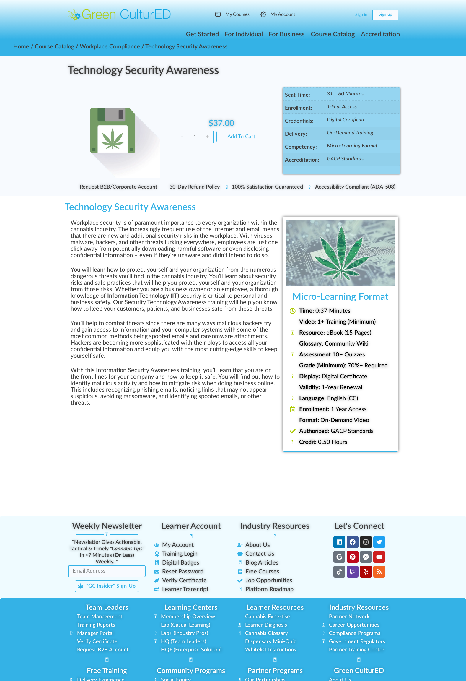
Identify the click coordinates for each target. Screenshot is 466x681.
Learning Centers (190, 607)
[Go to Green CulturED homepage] (119, 14)
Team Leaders (107, 607)
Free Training (107, 670)
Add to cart (241, 137)
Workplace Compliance (110, 47)
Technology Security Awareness (143, 70)
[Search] (334, 14)
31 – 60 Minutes (345, 94)
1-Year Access (342, 107)
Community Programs (191, 670)
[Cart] (345, 15)
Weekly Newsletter (107, 526)
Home (21, 47)
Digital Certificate (346, 120)
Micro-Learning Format (352, 146)
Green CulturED (359, 670)
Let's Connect (359, 526)
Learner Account (191, 526)
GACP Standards (345, 159)
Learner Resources (275, 607)
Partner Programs (275, 670)
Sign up (385, 14)
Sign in (361, 15)
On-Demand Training (350, 133)
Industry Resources (274, 526)
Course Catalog (54, 47)
